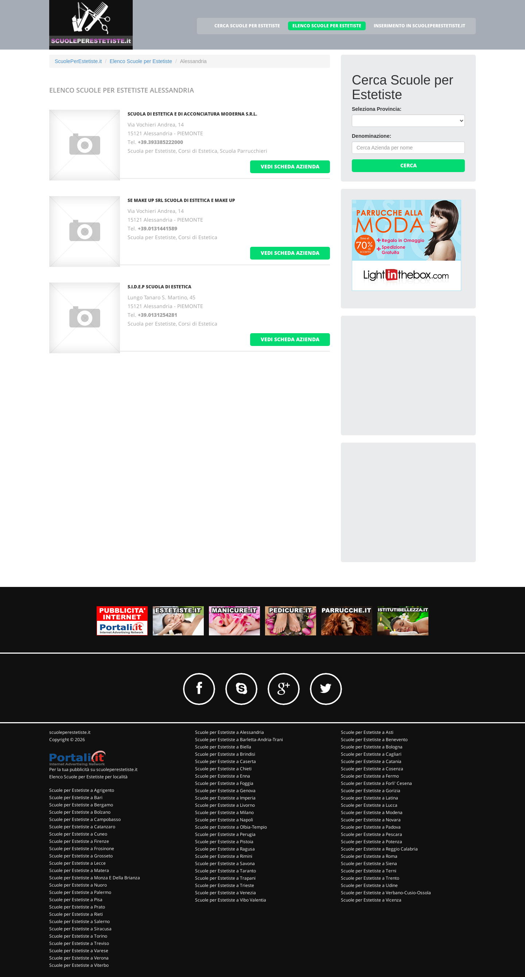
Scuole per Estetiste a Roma (369, 856)
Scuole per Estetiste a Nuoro (78, 885)
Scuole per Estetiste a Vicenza (371, 900)
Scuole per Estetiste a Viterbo (79, 965)
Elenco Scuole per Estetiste (141, 61)
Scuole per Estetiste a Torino (78, 936)
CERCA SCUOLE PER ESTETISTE (247, 26)
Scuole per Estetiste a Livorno (225, 805)
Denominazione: (371, 136)
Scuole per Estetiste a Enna (222, 776)
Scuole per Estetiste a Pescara (371, 834)
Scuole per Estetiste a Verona (79, 958)
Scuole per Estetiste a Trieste (224, 885)
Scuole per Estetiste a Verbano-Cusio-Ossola (386, 893)
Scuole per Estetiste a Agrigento (81, 790)
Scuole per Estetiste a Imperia (225, 798)
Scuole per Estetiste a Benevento (374, 739)
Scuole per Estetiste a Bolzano (79, 812)
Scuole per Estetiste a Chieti (223, 769)
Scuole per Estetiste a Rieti (76, 914)
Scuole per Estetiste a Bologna (371, 747)
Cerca (408, 165)
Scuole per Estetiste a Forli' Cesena (376, 783)
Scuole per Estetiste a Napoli (224, 820)
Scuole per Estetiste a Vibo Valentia (230, 900)
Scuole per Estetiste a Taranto (225, 871)
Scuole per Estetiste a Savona (225, 863)
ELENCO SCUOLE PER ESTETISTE (326, 26)
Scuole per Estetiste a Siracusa (80, 929)
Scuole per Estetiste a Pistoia (224, 841)
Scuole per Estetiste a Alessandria (229, 732)
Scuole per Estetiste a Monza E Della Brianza (94, 878)
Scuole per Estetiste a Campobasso (85, 819)
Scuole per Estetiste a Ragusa (225, 849)
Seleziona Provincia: (376, 109)
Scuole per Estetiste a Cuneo (78, 834)
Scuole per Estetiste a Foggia (224, 783)
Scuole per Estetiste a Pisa (75, 899)
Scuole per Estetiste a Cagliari (371, 754)
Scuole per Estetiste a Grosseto (81, 856)
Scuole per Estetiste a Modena (371, 812)
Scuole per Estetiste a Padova (371, 827)
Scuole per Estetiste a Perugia (225, 834)
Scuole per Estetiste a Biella (223, 747)
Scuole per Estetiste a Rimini (223, 856)
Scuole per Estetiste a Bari (75, 797)
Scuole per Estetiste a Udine (369, 885)
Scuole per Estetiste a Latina (369, 798)
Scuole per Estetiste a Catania (371, 761)
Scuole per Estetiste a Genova (225, 790)
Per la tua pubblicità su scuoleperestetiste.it (93, 769)
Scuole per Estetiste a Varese (78, 950)
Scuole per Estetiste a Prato (77, 907)
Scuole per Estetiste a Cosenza (372, 769)
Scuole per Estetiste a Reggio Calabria (379, 849)
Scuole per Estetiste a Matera (79, 870)
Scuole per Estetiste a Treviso (79, 943)
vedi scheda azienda (290, 166)
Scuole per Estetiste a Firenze (79, 841)
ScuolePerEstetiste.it (78, 61)
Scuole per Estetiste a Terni (368, 871)
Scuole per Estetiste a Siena (369, 863)
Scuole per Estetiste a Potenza (371, 841)
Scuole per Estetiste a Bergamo (81, 805)
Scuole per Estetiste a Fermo (370, 776)
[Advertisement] (406, 372)
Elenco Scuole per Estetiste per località (88, 777)
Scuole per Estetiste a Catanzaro (82, 827)
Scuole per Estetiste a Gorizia (370, 790)
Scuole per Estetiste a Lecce (77, 863)
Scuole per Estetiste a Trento (370, 878)
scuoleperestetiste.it (69, 732)
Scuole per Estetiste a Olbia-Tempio (231, 827)
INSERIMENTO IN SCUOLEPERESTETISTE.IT (419, 26)
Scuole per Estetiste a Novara (371, 820)
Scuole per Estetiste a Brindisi (225, 754)
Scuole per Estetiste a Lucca (369, 805)
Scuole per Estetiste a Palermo (80, 892)
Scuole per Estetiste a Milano (224, 812)
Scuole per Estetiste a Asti (367, 732)
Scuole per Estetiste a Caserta (225, 761)
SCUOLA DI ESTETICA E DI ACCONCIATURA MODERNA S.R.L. (192, 114)
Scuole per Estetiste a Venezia (225, 893)
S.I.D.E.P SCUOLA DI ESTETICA (159, 287)
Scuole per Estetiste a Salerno (79, 921)
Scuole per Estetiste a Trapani (225, 878)
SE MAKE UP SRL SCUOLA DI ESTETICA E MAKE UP (181, 200)
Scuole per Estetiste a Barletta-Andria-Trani (239, 739)
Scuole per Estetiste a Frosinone (81, 848)
